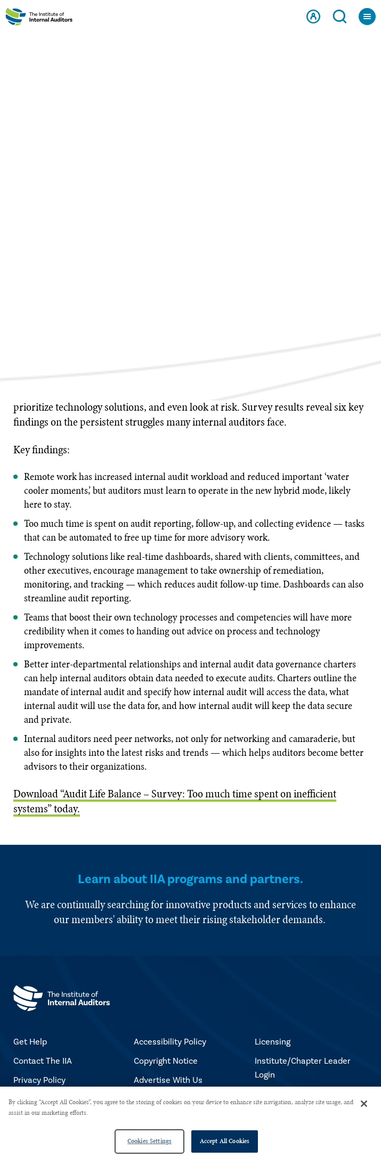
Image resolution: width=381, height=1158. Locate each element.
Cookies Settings (149, 1141)
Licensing (272, 1042)
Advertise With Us (168, 1080)
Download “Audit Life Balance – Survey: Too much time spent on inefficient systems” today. (174, 801)
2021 (171, 218)
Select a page (190, 316)
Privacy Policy (39, 1080)
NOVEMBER (226, 218)
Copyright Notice (166, 1061)
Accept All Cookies (224, 1141)
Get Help (30, 1042)
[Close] (364, 1103)
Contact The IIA (42, 1061)
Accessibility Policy (170, 1042)
